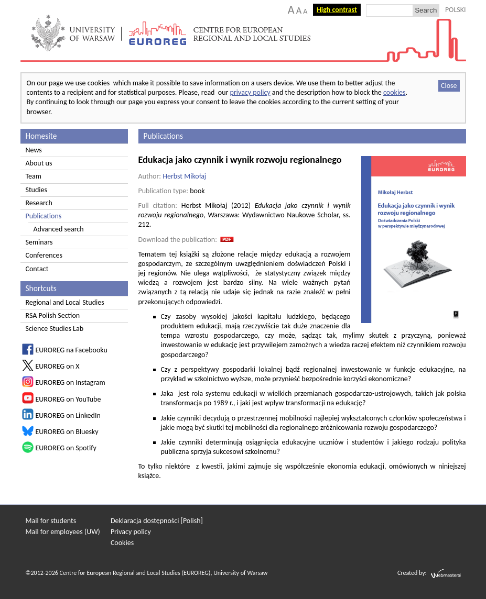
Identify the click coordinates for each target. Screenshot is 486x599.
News (34, 150)
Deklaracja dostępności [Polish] (157, 520)
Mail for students (51, 520)
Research (39, 202)
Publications (44, 216)
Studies (37, 189)
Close (449, 85)
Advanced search (59, 229)
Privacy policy (131, 531)
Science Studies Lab (55, 328)
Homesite (41, 136)
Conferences (44, 255)
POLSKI (455, 9)
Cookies (122, 542)
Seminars (39, 242)
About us (39, 163)
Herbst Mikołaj (184, 176)
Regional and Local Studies (65, 302)
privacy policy (250, 92)
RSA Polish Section (53, 315)
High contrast (337, 9)
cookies (394, 92)
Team (33, 176)
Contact (37, 268)
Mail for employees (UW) (63, 531)
